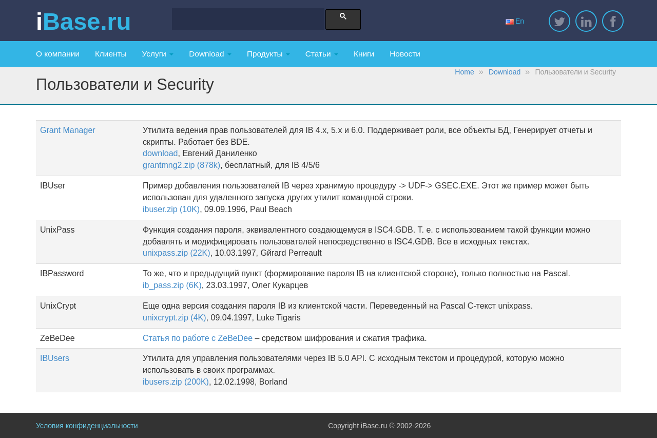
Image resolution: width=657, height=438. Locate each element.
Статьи (321, 53)
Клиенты (111, 53)
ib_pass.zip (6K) (172, 285)
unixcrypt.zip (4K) (174, 317)
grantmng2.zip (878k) (181, 165)
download (160, 153)
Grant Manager (67, 130)
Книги (364, 53)
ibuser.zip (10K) (171, 209)
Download (210, 53)
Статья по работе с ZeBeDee (198, 338)
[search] (244, 20)
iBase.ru (83, 21)
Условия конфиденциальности (87, 425)
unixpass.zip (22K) (176, 253)
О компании (58, 53)
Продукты (268, 53)
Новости (405, 53)
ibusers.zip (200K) (176, 381)
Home (464, 72)
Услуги (158, 53)
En (515, 21)
